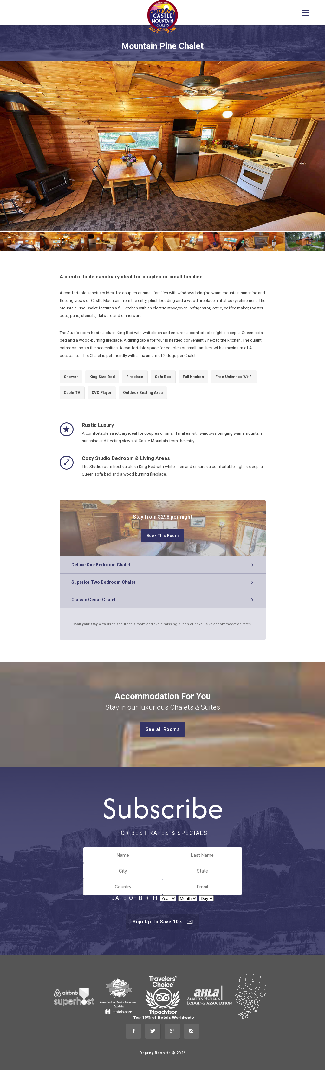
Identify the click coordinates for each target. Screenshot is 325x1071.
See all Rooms (165, 729)
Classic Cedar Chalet (94, 599)
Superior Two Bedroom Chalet (104, 582)
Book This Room (165, 536)
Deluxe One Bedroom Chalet (101, 564)
